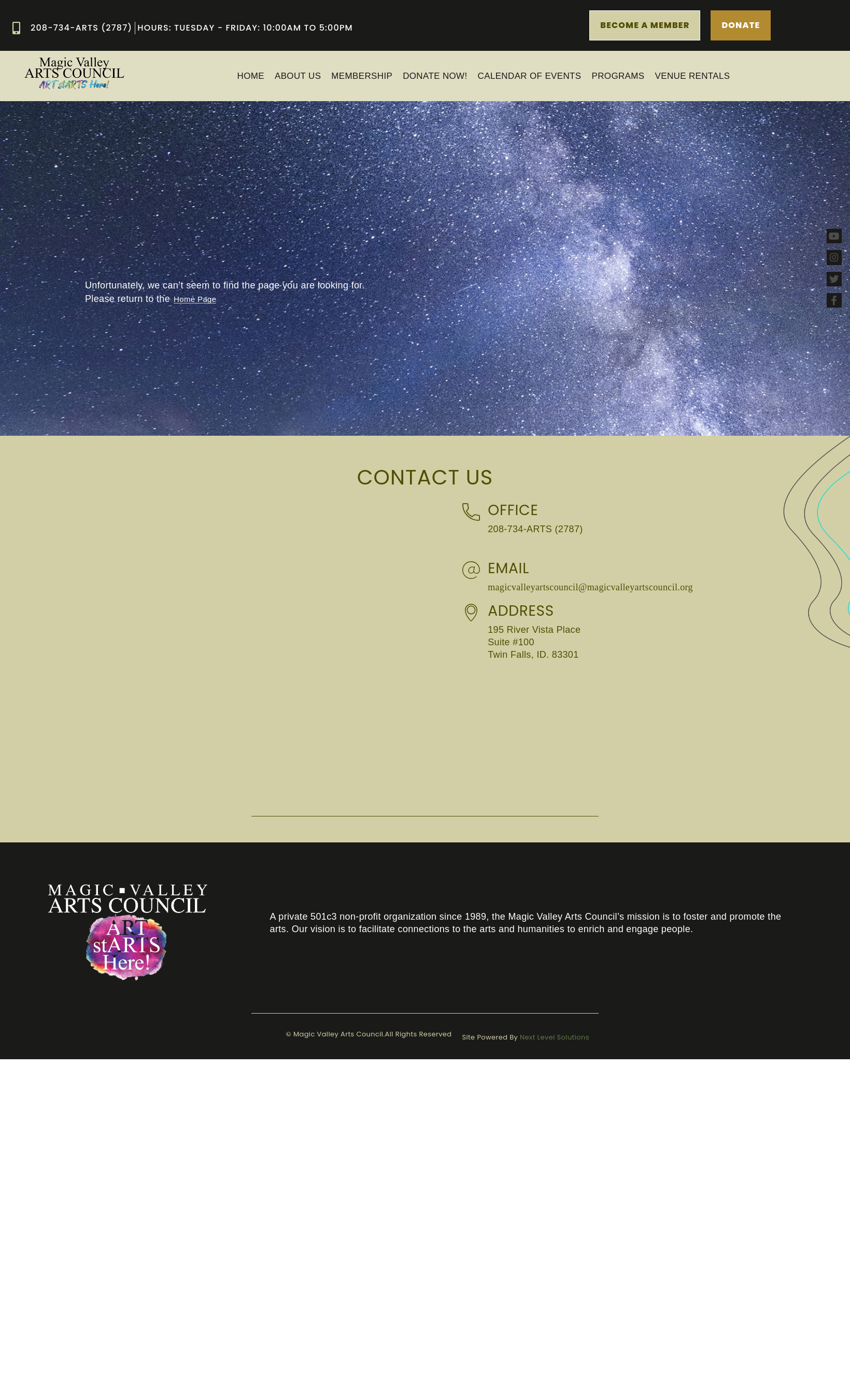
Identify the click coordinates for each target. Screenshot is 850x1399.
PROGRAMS (618, 76)
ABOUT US (298, 76)
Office (513, 510)
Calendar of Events (530, 76)
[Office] (471, 512)
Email (508, 568)
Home (250, 76)
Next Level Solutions (554, 1037)
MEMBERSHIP (361, 76)
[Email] (471, 570)
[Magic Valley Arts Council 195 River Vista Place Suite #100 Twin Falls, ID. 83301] (630, 737)
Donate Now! (435, 76)
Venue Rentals (692, 76)
